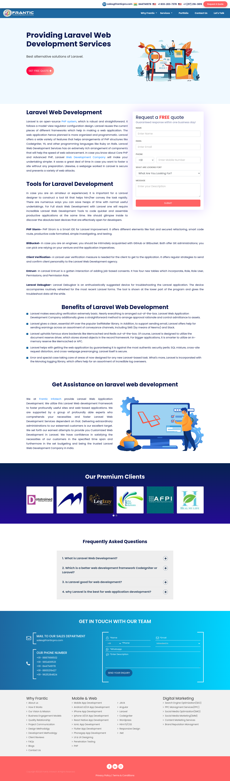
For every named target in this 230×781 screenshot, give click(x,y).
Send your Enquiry (119, 672)
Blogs (30, 745)
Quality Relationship (38, 720)
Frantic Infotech (50, 399)
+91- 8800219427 (46, 670)
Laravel (122, 711)
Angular (122, 707)
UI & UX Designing (82, 737)
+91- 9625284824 (47, 674)
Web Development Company (85, 157)
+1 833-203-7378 (165, 4)
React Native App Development (90, 720)
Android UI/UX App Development (91, 707)
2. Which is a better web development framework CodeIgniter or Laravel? (109, 570)
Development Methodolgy (41, 733)
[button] (148, 13)
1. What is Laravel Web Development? (89, 558)
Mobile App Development (87, 702)
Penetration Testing (83, 741)
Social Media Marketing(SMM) (180, 715)
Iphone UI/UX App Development (90, 715)
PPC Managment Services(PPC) (181, 707)
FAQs (30, 741)
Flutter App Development (86, 728)
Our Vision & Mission (38, 711)
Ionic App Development (86, 724)
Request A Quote (215, 4)
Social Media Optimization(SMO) (181, 711)
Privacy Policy (103, 775)
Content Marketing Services (179, 720)
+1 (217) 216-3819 (190, 4)
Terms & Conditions (123, 775)
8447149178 (142, 4)
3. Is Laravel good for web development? (92, 582)
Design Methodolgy (38, 728)
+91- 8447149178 (46, 666)
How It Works (34, 707)
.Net (120, 733)
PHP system (69, 121)
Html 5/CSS (124, 724)
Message (140, 180)
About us (32, 702)
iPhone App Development (87, 711)
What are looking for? (149, 167)
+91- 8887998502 (47, 657)
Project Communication (40, 724)
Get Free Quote (40, 71)
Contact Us (33, 750)
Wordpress (124, 720)
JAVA (121, 702)
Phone (139, 154)
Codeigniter (124, 715)
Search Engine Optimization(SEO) (182, 702)
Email (139, 140)
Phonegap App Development (89, 733)
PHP (75, 745)
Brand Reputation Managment (181, 724)
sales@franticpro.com (117, 4)
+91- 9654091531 (46, 662)
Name (139, 127)
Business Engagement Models (43, 715)
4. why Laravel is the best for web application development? (106, 592)
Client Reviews (35, 737)
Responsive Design (128, 728)
